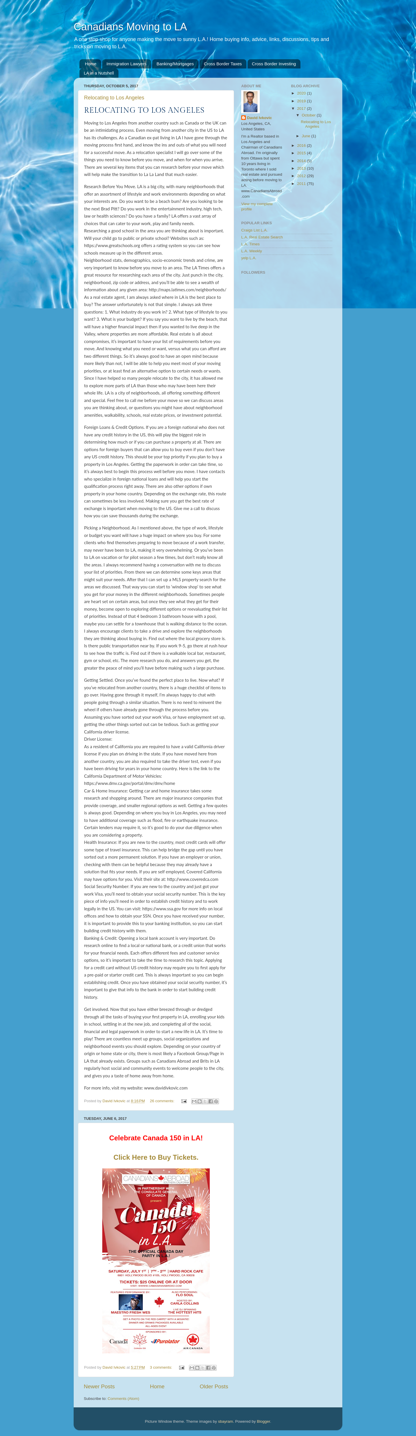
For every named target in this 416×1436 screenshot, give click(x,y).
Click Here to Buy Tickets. (156, 1157)
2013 (302, 168)
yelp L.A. (249, 258)
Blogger (263, 1421)
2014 (302, 161)
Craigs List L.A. (254, 230)
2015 (302, 153)
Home (90, 63)
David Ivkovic (259, 118)
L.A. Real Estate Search (262, 237)
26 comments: (163, 1101)
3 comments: (161, 1367)
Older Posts (214, 1386)
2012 (302, 176)
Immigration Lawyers (126, 63)
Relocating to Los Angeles (114, 98)
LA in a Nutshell (99, 73)
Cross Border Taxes (223, 63)
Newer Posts (99, 1386)
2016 (302, 145)
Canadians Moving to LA (130, 27)
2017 (302, 108)
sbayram (225, 1421)
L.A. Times (250, 244)
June (306, 136)
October (309, 115)
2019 (302, 101)
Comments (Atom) (124, 1398)
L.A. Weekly (251, 251)
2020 (302, 93)
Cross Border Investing (274, 63)
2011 (302, 183)
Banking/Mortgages (175, 63)
